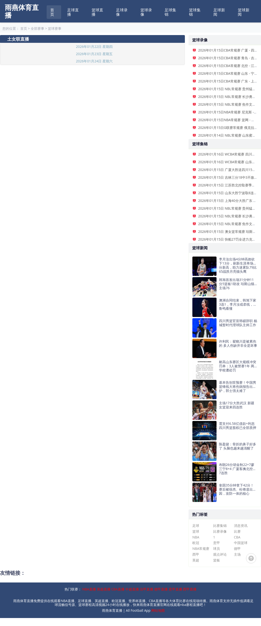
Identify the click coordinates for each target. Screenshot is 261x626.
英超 (195, 560)
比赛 (237, 531)
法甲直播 (146, 589)
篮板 (216, 560)
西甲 (195, 554)
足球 (195, 525)
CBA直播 (117, 589)
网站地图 (158, 610)
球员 (216, 548)
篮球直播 (97, 12)
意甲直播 (175, 589)
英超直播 (103, 589)
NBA (195, 537)
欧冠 (195, 542)
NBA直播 (89, 589)
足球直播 (73, 12)
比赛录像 (220, 531)
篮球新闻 (243, 12)
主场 (237, 554)
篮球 (195, 531)
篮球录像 (146, 12)
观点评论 (220, 554)
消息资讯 (240, 525)
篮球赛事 (54, 28)
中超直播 (132, 589)
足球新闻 (219, 12)
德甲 (237, 548)
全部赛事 (37, 28)
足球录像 (122, 12)
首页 (52, 12)
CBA (237, 537)
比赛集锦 (220, 525)
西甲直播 (189, 589)
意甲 (216, 542)
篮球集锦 (195, 12)
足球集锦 (170, 12)
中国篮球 (240, 542)
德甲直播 (161, 589)
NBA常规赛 (200, 548)
